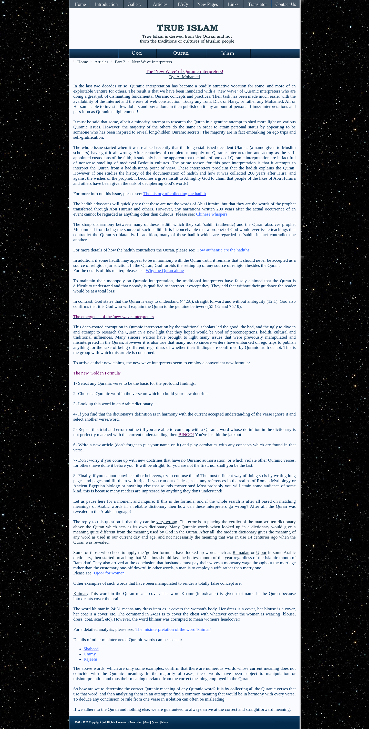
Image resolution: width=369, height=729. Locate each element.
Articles (160, 4)
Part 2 (120, 61)
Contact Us (285, 4)
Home (80, 4)
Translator (257, 4)
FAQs (183, 4)
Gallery (134, 4)
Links (233, 4)
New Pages (207, 4)
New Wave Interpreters (152, 61)
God (147, 722)
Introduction (106, 4)
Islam (164, 722)
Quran (155, 722)
